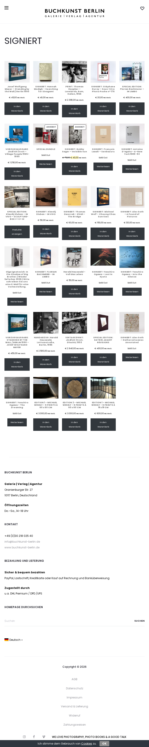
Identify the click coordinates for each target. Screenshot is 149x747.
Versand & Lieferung (74, 706)
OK (104, 743)
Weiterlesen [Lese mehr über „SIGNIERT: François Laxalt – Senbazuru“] (103, 166)
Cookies (86, 743)
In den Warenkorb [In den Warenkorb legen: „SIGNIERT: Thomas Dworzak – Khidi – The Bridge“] (74, 233)
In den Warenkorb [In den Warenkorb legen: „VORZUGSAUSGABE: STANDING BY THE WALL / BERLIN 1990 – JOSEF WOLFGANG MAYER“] (17, 364)
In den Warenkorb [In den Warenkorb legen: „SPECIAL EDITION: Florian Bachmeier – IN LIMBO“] (132, 108)
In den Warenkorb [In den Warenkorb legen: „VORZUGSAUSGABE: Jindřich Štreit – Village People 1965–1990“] (17, 173)
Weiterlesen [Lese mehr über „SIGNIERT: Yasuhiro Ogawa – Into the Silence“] (132, 291)
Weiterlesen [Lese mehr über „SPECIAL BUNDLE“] (45, 164)
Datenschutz (74, 688)
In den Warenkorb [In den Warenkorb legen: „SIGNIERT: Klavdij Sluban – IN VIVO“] (46, 231)
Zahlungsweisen (74, 725)
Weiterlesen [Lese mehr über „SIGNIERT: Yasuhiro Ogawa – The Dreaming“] (16, 422)
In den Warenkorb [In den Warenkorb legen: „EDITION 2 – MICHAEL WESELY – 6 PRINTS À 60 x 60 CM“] (74, 424)
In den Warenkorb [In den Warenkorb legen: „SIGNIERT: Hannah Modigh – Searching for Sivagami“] (46, 108)
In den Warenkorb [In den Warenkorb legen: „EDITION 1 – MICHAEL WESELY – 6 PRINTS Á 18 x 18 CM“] (103, 424)
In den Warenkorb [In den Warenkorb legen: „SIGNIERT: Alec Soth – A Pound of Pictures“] (132, 233)
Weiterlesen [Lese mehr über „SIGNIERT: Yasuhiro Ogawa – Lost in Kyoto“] (103, 291)
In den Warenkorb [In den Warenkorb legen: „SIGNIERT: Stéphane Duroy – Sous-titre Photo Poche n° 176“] (103, 108)
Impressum (74, 697)
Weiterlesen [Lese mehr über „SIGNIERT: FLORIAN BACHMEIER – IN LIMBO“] (45, 291)
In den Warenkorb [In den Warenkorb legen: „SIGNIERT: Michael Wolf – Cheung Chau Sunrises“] (103, 233)
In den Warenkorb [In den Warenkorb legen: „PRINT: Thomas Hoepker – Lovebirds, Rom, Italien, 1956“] (74, 111)
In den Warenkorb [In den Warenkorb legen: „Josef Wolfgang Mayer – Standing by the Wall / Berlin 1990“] (17, 108)
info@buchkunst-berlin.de (22, 541)
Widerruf (74, 715)
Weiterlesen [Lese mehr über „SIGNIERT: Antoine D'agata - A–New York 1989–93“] (132, 168)
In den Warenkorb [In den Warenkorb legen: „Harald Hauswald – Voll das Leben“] (74, 291)
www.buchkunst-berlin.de (21, 547)
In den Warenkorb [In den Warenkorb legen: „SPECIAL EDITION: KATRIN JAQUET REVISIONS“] (103, 359)
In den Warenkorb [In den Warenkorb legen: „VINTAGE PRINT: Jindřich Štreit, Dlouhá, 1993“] (74, 359)
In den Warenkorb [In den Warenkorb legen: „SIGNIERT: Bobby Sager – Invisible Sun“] (74, 168)
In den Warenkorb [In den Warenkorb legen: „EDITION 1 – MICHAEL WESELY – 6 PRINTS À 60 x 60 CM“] (46, 424)
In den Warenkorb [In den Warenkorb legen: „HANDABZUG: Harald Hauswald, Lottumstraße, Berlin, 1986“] (46, 362)
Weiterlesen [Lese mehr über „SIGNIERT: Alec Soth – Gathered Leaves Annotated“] (132, 357)
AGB (74, 679)
